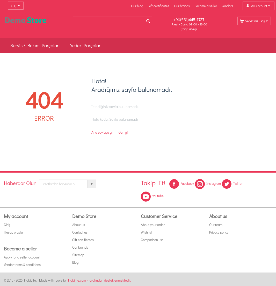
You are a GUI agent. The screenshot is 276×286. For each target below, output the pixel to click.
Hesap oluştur (14, 232)
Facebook (181, 184)
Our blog (137, 6)
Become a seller (205, 6)
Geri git (124, 132)
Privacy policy (218, 232)
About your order (153, 224)
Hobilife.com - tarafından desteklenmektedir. (99, 280)
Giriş (7, 224)
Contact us (80, 232)
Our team (215, 224)
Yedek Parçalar (85, 45)
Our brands (182, 6)
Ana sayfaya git (102, 132)
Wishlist (146, 232)
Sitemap (78, 255)
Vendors (227, 6)
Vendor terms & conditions (22, 264)
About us (78, 224)
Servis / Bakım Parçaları (35, 45)
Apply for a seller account (22, 257)
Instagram (208, 184)
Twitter (232, 184)
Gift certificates (158, 6)
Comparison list (152, 239)
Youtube (152, 196)
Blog (75, 262)
